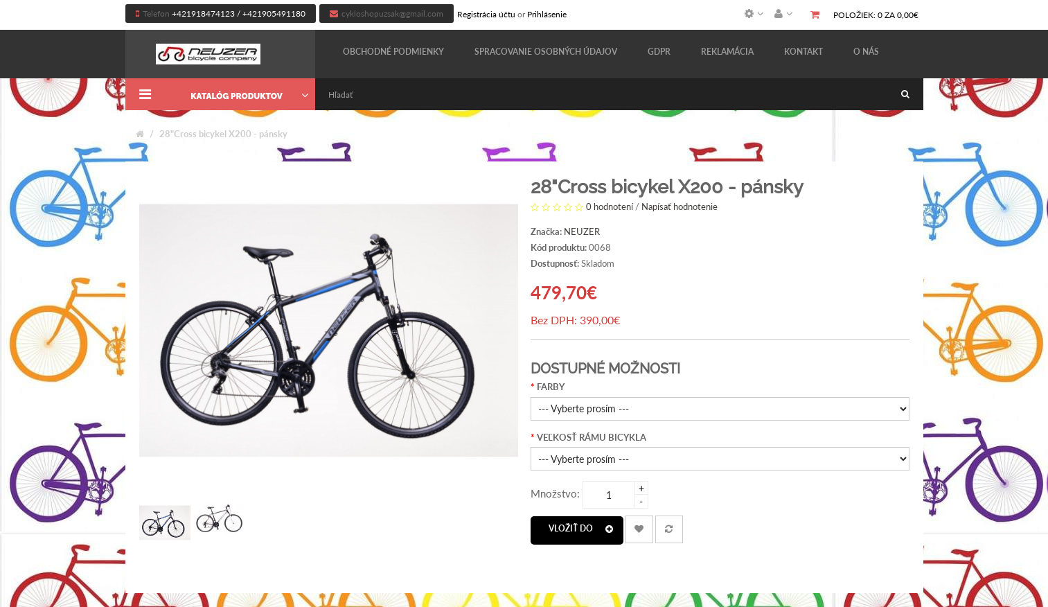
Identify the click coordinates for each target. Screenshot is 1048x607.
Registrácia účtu (486, 14)
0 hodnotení (609, 206)
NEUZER (582, 231)
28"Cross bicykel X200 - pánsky (223, 133)
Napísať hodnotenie (679, 206)
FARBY (551, 386)
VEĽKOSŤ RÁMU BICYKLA (591, 437)
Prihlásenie (547, 14)
